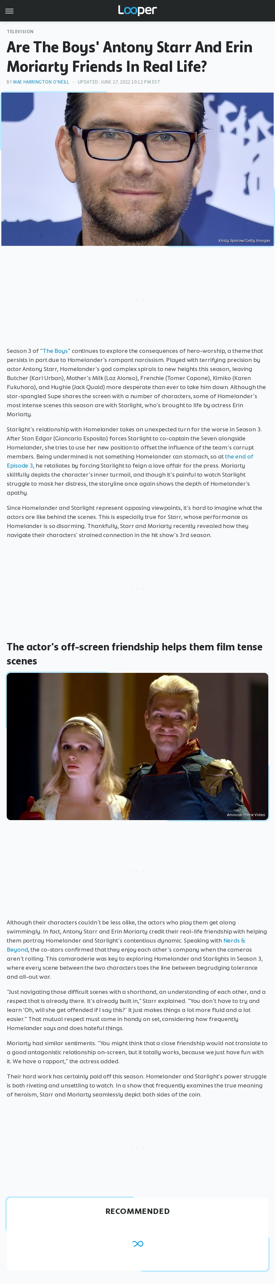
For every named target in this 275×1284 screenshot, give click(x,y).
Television (20, 32)
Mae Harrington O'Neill (41, 82)
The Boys (55, 351)
